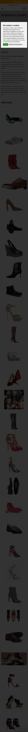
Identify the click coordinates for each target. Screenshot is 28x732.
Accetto (5, 44)
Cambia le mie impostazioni (15, 44)
